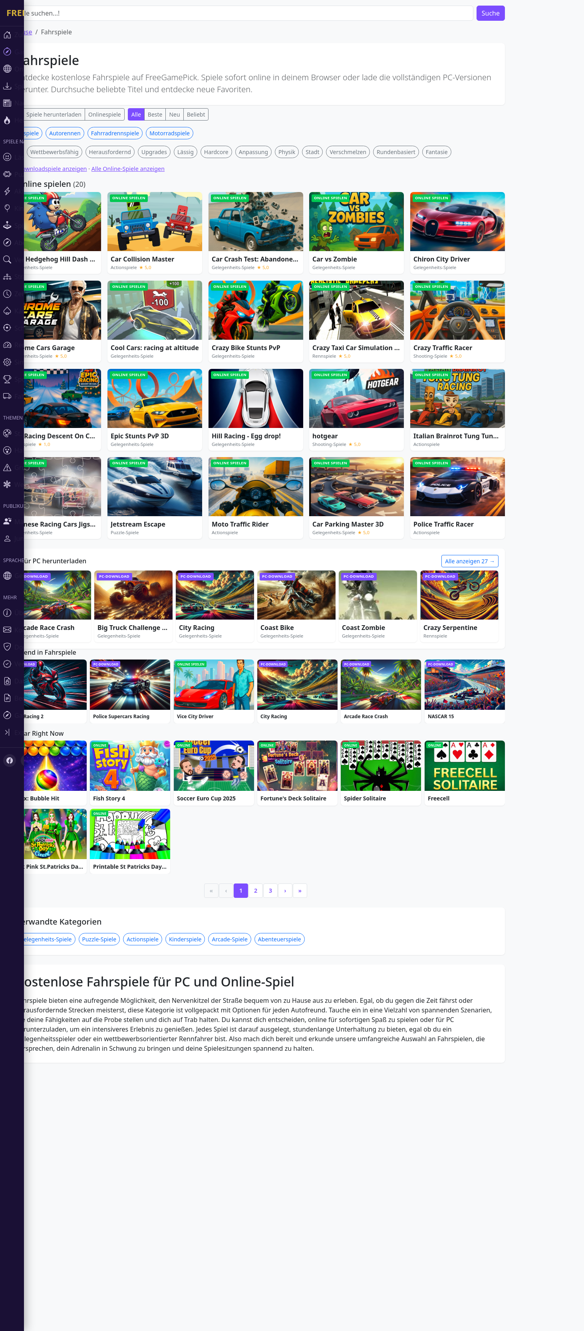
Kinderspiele (209, 1182)
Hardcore (240, 270)
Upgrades (178, 270)
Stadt (336, 270)
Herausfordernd (134, 270)
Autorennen (88, 251)
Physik (310, 270)
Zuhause (43, 32)
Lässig (209, 270)
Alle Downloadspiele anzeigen (70, 287)
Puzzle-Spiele (123, 1182)
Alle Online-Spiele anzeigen (152, 287)
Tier (39, 270)
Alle (39, 114)
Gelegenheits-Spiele (70, 1182)
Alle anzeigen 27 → (494, 679)
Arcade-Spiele (253, 1182)
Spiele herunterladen (77, 114)
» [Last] (324, 1133)
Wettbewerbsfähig (78, 270)
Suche (515, 13)
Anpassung (277, 270)
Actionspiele (167, 1182)
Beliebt (220, 114)
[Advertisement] (279, 183)
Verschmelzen (372, 270)
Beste (179, 114)
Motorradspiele (193, 251)
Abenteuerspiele (303, 1182)
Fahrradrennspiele (139, 251)
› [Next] (309, 1133)
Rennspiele (48, 251)
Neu (198, 114)
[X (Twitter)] (20, 685)
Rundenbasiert (420, 270)
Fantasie (461, 270)
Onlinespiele (128, 114)
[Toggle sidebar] (12, 659)
